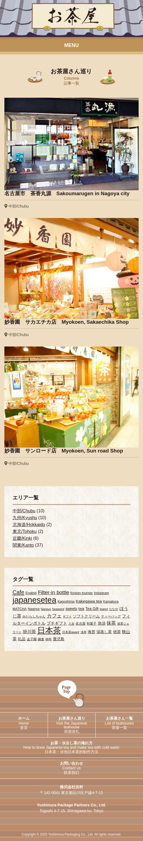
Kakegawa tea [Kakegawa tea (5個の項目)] (89, 601)
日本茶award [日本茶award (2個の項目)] (70, 632)
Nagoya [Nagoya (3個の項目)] (34, 609)
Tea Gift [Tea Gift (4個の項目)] (92, 609)
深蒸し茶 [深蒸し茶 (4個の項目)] (104, 632)
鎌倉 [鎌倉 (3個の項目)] (41, 639)
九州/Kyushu (25, 517)
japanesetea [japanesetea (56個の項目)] (34, 599)
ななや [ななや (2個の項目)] (113, 609)
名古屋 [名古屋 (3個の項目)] (80, 623)
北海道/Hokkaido (29, 524)
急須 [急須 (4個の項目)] (101, 623)
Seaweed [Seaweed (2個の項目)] (58, 609)
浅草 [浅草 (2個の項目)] (84, 632)
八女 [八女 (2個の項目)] (71, 623)
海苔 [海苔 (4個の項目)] (91, 632)
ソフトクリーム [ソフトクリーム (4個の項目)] (86, 616)
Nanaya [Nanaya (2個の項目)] (46, 609)
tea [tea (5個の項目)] (81, 608)
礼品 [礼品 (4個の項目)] (21, 639)
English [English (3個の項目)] (31, 593)
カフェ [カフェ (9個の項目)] (54, 616)
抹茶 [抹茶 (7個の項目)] (111, 623)
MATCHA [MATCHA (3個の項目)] (20, 609)
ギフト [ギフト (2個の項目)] (67, 616)
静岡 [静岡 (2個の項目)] (48, 639)
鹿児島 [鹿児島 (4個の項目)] (58, 639)
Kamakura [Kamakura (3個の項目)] (111, 601)
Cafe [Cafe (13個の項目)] (18, 592)
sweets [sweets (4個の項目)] (71, 609)
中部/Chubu (24, 510)
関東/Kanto (23, 545)
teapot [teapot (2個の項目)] (104, 609)
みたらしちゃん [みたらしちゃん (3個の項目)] (33, 616)
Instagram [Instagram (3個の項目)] (101, 593)
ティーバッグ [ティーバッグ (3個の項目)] (111, 616)
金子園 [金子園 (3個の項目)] (32, 639)
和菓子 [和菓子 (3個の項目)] (91, 623)
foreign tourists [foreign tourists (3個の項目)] (81, 593)
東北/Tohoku (25, 531)
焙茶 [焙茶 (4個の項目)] (117, 632)
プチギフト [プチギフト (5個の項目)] (57, 623)
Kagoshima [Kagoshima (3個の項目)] (66, 601)
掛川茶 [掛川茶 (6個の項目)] (29, 631)
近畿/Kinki (22, 538)
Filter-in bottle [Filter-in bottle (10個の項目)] (53, 592)
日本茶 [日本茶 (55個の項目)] (49, 630)
